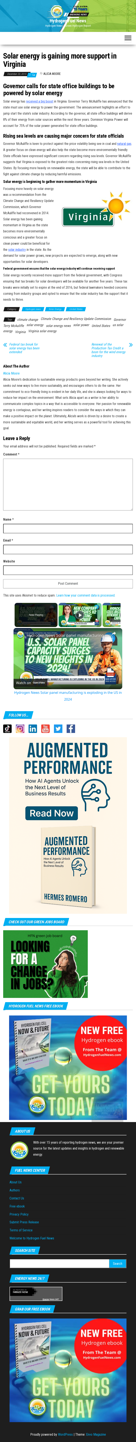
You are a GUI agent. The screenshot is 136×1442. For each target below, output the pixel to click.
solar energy (34, 325)
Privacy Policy (19, 1214)
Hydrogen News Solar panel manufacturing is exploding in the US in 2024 (67, 635)
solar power (81, 325)
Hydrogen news (33, 309)
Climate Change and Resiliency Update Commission (76, 319)
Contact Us (17, 1198)
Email (8, 540)
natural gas (124, 144)
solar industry (17, 250)
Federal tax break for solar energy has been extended (24, 348)
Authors (15, 1190)
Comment (11, 454)
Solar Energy (55, 309)
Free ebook (17, 1206)
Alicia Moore (52, 73)
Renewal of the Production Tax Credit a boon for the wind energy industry (108, 350)
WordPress (65, 1434)
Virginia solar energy (42, 331)
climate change (27, 320)
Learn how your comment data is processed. (85, 595)
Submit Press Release (24, 1222)
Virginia (20, 332)
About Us (16, 1182)
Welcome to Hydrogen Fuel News (32, 1238)
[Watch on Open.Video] (30, 683)
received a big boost (39, 101)
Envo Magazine (96, 1434)
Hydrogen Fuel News (68, 20)
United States (75, 309)
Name (8, 519)
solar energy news (58, 326)
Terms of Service (21, 1230)
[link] (20, 635)
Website (9, 561)
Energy (46, 1299)
